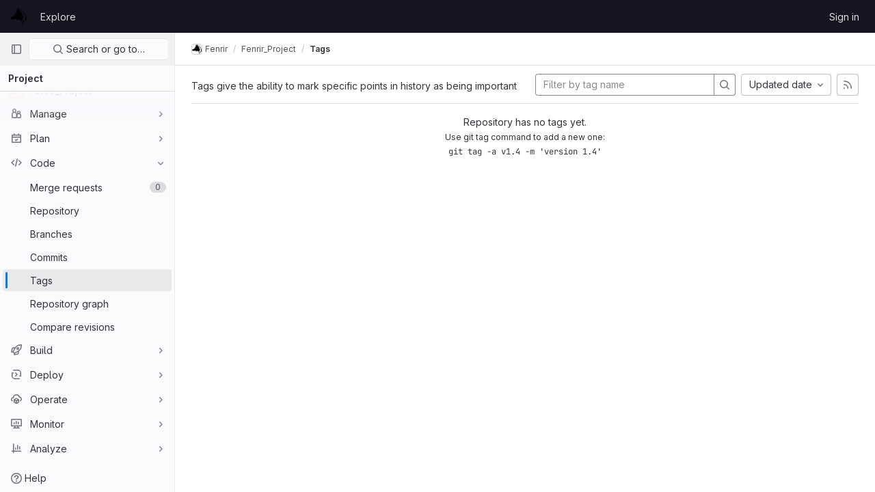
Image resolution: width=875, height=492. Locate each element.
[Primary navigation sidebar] (16, 49)
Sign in (844, 17)
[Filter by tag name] (624, 85)
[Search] (725, 85)
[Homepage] (18, 16)
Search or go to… (99, 49)
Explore (58, 17)
